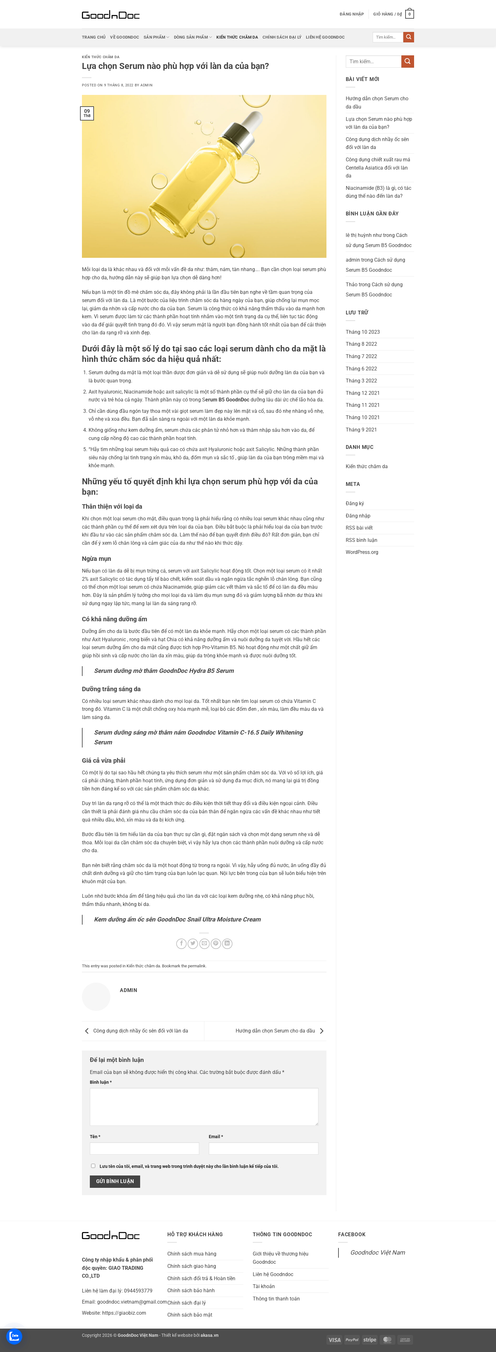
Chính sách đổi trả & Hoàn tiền (201, 1278)
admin (146, 85)
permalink (197, 966)
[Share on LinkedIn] (227, 944)
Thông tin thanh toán (276, 1299)
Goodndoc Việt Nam (377, 1252)
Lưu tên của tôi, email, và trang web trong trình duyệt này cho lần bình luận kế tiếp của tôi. (189, 1166)
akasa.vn (210, 1335)
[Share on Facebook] (181, 944)
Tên (95, 1136)
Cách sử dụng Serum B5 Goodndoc (379, 240)
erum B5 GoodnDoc (227, 400)
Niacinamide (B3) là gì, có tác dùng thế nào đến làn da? (378, 192)
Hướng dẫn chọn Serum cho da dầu (281, 1031)
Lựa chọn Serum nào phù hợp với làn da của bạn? (379, 123)
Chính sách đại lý (282, 37)
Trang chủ (94, 37)
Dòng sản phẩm (193, 37)
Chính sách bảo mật (189, 1315)
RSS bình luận (361, 540)
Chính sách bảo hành (191, 1290)
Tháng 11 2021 (363, 405)
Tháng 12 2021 (363, 393)
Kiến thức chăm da (237, 37)
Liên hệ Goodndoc (325, 37)
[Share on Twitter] (193, 944)
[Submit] (408, 37)
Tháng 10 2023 (363, 332)
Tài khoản (264, 1286)
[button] (352, 14)
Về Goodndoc (124, 37)
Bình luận (101, 1082)
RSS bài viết (359, 528)
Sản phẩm (157, 37)
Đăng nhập (358, 516)
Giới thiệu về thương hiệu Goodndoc (280, 1258)
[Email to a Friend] (204, 944)
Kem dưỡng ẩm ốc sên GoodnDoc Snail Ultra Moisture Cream (177, 919)
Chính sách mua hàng (191, 1254)
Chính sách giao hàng (191, 1266)
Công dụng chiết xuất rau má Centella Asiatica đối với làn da (378, 168)
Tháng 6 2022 (361, 369)
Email (216, 1136)
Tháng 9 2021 (361, 430)
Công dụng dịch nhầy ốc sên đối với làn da (135, 1031)
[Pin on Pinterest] (216, 944)
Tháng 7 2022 (361, 356)
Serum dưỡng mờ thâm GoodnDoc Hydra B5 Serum (164, 670)
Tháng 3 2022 (361, 381)
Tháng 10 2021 (363, 417)
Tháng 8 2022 (361, 344)
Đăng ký (355, 503)
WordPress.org (362, 552)
